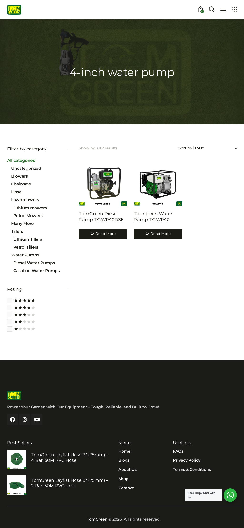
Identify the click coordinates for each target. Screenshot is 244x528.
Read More (106, 233)
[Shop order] (207, 148)
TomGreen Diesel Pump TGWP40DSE (101, 216)
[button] (223, 10)
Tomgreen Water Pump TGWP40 (153, 216)
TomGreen (97, 519)
